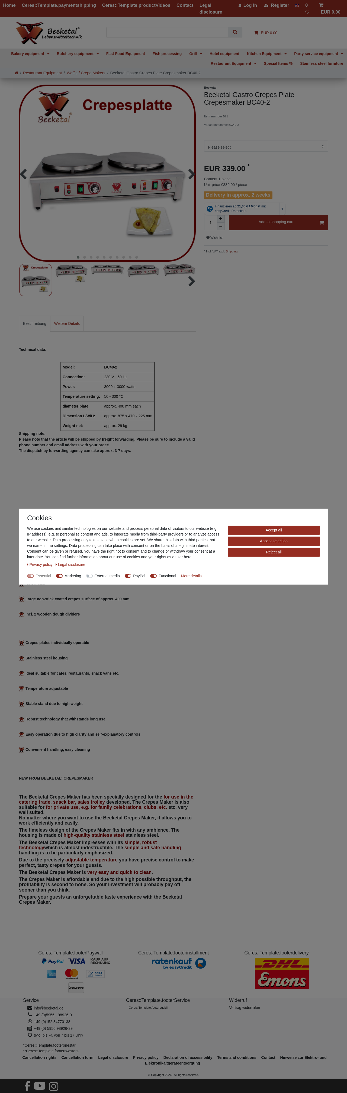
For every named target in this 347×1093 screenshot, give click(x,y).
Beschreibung (34, 323)
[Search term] (169, 32)
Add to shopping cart (291, 223)
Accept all (274, 530)
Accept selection (274, 541)
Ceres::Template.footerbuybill (148, 1007)
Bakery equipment (28, 54)
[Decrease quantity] (221, 226)
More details (191, 575)
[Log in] (247, 5)
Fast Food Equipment (125, 54)
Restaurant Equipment (231, 63)
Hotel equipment (224, 54)
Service (31, 1000)
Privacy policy (40, 564)
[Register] (276, 5)
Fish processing (167, 54)
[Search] (235, 32)
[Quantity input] (210, 222)
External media (107, 575)
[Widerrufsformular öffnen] (244, 1007)
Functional (167, 575)
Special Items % (278, 63)
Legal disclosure (113, 1057)
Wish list (214, 238)
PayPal (139, 575)
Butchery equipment (76, 54)
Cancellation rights (39, 1057)
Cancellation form (77, 1057)
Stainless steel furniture (321, 63)
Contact (268, 1057)
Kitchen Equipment (264, 54)
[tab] (34, 324)
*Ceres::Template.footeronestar (49, 1045)
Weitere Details (67, 323)
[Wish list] (309, 8)
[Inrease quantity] (221, 219)
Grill (193, 54)
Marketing (73, 575)
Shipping (231, 251)
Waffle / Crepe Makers (86, 73)
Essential (43, 575)
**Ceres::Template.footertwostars (51, 1051)
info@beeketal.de (48, 1008)
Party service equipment (316, 54)
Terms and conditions (236, 1057)
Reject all (274, 552)
